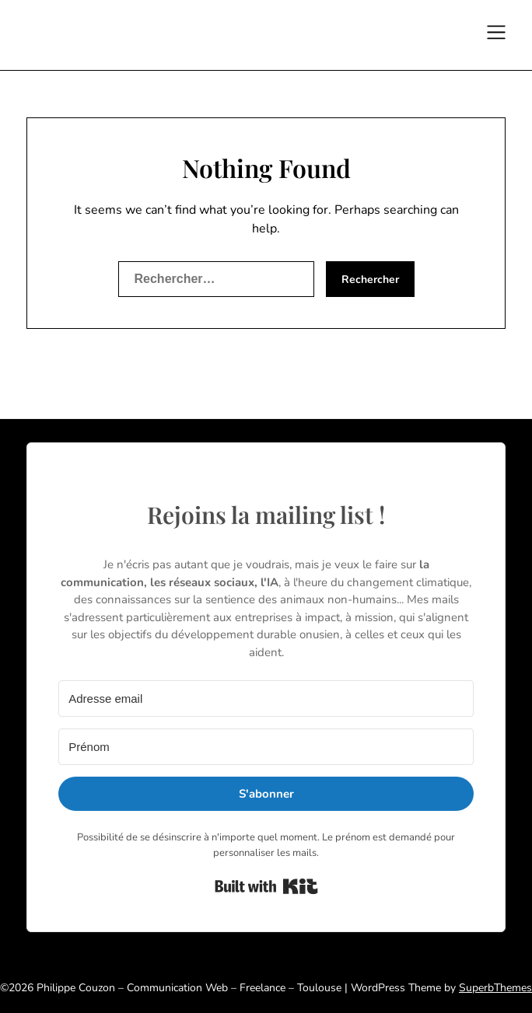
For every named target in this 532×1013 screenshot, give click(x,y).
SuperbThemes (495, 987)
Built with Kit (266, 886)
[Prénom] (266, 746)
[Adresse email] (266, 698)
